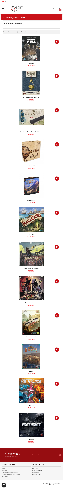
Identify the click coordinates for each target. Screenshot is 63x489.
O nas (3, 468)
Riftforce (31, 405)
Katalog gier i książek (14, 17)
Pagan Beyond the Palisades (31, 268)
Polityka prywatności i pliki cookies (11, 474)
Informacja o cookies (47, 483)
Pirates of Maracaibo (31, 337)
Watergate (31, 439)
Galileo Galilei (31, 166)
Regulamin (4, 470)
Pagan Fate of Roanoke (31, 302)
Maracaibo (31, 234)
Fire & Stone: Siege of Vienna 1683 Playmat (31, 131)
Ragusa (31, 371)
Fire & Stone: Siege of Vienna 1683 (31, 97)
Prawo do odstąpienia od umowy (10, 472)
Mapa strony (5, 476)
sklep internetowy (56, 483)
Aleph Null (31, 63)
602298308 (35, 472)
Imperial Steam (31, 200)
